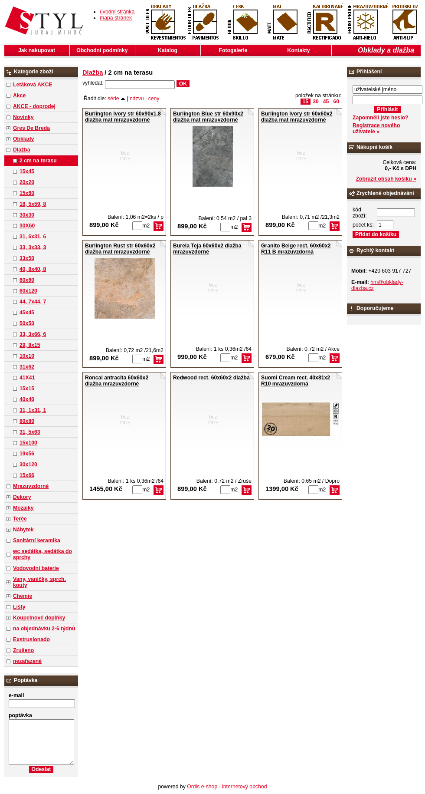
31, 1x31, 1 (33, 410)
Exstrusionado (31, 639)
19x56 (27, 454)
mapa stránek (116, 18)
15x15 (27, 388)
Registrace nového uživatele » (376, 128)
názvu (137, 99)
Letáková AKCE (32, 85)
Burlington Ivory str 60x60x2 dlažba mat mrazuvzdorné (297, 117)
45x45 (27, 313)
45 (326, 102)
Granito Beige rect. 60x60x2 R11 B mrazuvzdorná (296, 249)
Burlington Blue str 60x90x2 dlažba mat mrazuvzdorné (208, 117)
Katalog (167, 50)
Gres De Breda (31, 128)
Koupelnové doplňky (39, 618)
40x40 (27, 399)
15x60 (27, 193)
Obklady (23, 139)
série (116, 99)
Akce (19, 95)
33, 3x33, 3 (33, 247)
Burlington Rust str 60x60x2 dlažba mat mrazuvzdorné (120, 249)
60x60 (27, 280)
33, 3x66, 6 (33, 334)
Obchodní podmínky (102, 50)
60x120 (28, 291)
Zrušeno (23, 650)
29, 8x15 (30, 345)
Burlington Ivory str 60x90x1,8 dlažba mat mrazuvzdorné (123, 117)
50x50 (27, 323)
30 (316, 102)
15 (306, 102)
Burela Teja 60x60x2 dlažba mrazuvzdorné (207, 249)
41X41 (27, 378)
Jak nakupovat (36, 50)
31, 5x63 (30, 432)
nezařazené (27, 661)
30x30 (27, 215)
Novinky (23, 117)
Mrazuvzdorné (31, 486)
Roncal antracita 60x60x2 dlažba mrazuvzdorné (116, 381)
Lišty (19, 607)
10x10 (27, 356)
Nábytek (23, 530)
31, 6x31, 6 (33, 237)
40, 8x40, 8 (33, 269)
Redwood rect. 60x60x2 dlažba (211, 378)
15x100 (28, 443)
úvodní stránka (117, 12)
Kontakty (298, 50)
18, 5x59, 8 (33, 204)
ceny (154, 99)
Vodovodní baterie (36, 568)
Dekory (22, 497)
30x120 (28, 464)
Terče (20, 519)
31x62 (27, 367)
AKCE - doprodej (34, 106)
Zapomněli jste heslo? (381, 118)
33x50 (27, 258)
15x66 (27, 475)
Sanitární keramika (36, 540)
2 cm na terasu (38, 161)
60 (336, 102)
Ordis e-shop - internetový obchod (227, 787)
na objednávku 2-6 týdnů (44, 629)
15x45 (27, 171)
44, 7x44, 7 (33, 302)
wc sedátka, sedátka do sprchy (42, 554)
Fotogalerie (233, 50)
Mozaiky (23, 508)
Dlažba (21, 150)
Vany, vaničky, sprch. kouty (39, 582)
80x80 (27, 421)
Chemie (22, 596)
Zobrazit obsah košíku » (386, 179)
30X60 (27, 226)
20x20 (27, 182)
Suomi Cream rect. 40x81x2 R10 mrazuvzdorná (295, 381)
